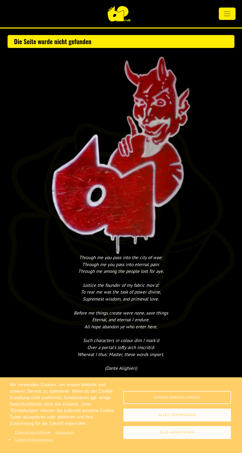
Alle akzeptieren (177, 432)
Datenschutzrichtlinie (32, 432)
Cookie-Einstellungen (177, 397)
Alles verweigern (177, 415)
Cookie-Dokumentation (34, 440)
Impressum (64, 432)
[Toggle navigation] (227, 14)
